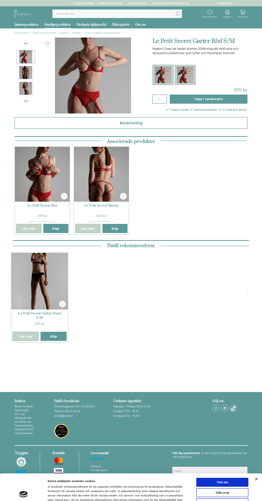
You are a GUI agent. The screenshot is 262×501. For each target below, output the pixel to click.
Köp (55, 271)
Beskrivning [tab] (131, 123)
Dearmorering (24, 425)
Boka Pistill (21, 410)
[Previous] (26, 43)
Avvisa (222, 477)
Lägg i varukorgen (208, 99)
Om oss (140, 25)
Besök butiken (24, 406)
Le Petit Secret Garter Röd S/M (102, 33)
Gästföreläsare (24, 433)
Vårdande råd (23, 418)
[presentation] (25, 56)
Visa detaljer (198, 493)
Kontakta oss (23, 421)
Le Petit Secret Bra (42, 248)
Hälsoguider (121, 25)
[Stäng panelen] (256, 454)
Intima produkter (27, 25)
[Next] (26, 101)
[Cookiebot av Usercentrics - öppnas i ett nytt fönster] (23, 494)
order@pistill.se (63, 416)
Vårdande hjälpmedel (91, 25)
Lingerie (64, 33)
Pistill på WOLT (24, 429)
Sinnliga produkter (57, 25)
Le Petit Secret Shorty (101, 248)
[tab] (26, 56)
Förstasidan (22, 33)
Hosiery (76, 33)
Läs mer (29, 271)
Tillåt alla (222, 457)
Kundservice (225, 3)
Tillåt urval (222, 467)
